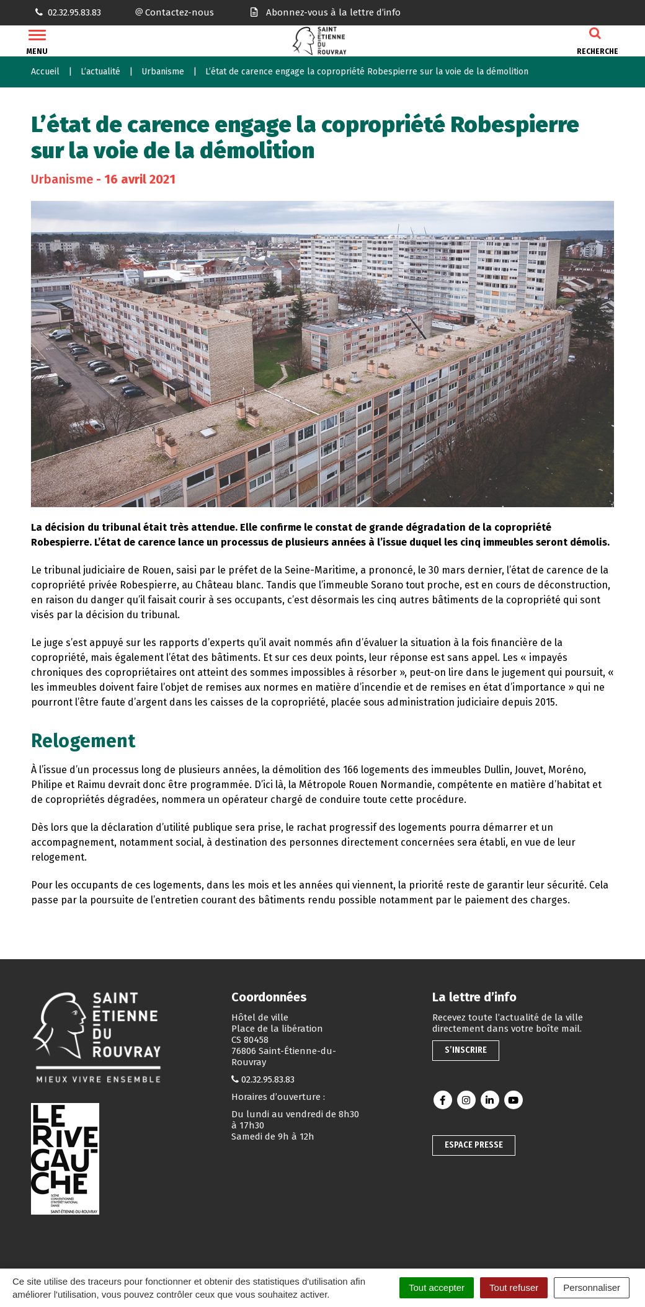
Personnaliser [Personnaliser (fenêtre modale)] (591, 1287)
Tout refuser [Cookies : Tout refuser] (513, 1287)
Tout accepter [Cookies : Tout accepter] (437, 1287)
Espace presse (474, 1145)
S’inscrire (466, 1050)
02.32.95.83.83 (268, 1079)
